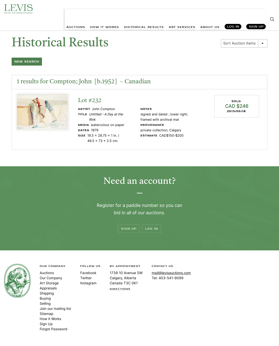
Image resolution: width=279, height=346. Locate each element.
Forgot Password (53, 329)
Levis (17, 281)
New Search (26, 61)
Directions (120, 289)
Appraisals (48, 288)
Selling (45, 303)
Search (272, 12)
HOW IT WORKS (103, 12)
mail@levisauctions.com (171, 273)
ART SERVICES (181, 12)
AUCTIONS (74, 12)
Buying (45, 298)
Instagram (88, 283)
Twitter (86, 278)
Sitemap (46, 314)
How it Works (50, 319)
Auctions (47, 273)
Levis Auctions (18, 8)
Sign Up (256, 12)
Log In (233, 12)
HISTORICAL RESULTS (143, 12)
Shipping (47, 293)
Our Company (51, 278)
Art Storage (49, 283)
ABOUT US (209, 12)
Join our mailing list (55, 309)
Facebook (88, 273)
